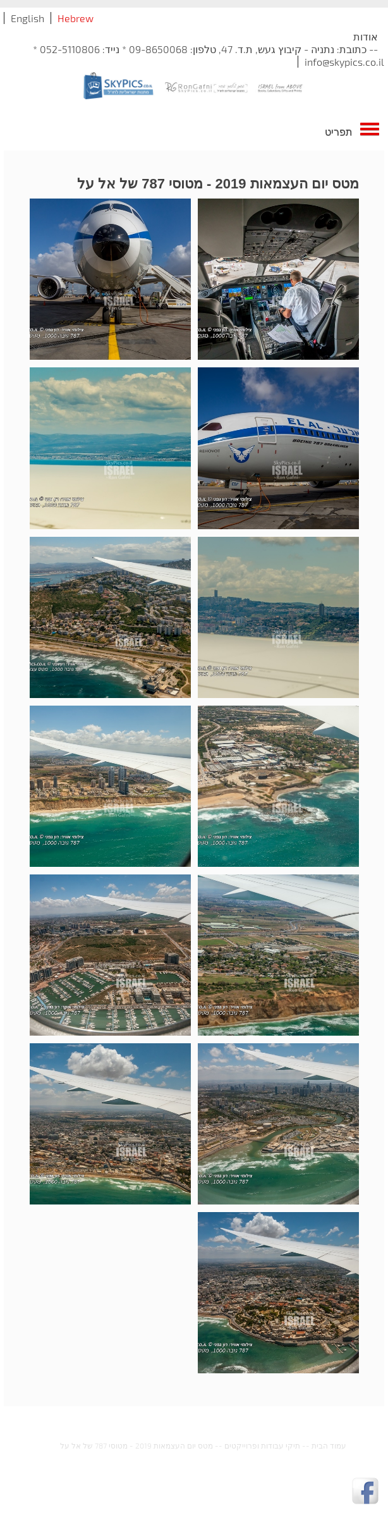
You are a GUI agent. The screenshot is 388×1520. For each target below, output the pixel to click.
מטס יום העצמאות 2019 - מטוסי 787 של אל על (136, 1445)
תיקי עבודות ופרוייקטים (262, 1445)
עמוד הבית (329, 1445)
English (27, 18)
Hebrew (76, 18)
